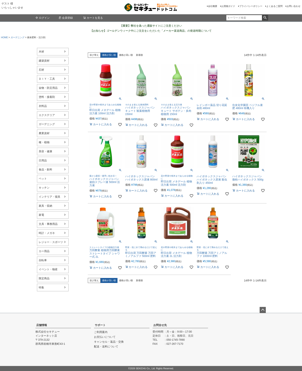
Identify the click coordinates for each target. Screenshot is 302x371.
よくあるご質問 (274, 6)
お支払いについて (105, 336)
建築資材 (44, 60)
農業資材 (44, 133)
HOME (4, 37)
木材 (41, 51)
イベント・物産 (48, 269)
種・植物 (44, 142)
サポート (100, 325)
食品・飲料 (45, 169)
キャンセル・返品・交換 (109, 341)
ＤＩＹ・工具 (47, 78)
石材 (41, 69)
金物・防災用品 (48, 87)
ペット (43, 178)
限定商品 (44, 278)
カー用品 (44, 251)
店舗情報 (41, 325)
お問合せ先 (160, 325)
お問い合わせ (293, 6)
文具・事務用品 (48, 223)
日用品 (43, 160)
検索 (265, 17)
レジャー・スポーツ (51, 242)
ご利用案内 (100, 332)
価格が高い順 (126, 55)
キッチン (44, 187)
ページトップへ (263, 310)
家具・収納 (45, 205)
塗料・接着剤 (47, 96)
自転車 (43, 260)
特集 (41, 287)
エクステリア (47, 115)
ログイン (42, 17)
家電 (41, 214)
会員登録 (66, 17)
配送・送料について (106, 346)
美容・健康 (45, 151)
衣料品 (43, 106)
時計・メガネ (47, 233)
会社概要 (212, 6)
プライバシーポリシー (250, 6)
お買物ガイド (228, 6)
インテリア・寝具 (49, 196)
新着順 (139, 55)
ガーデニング (17, 37)
